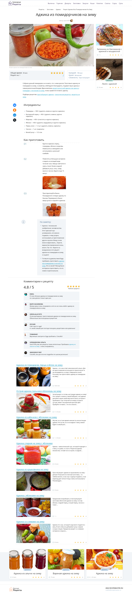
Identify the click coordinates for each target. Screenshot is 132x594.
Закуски (85, 3)
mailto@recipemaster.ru (113, 590)
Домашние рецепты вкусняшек (15, 589)
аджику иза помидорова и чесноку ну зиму (53, 263)
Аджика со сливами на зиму (30, 521)
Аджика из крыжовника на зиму (32, 469)
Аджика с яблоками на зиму (30, 495)
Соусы (114, 3)
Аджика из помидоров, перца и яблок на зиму (39, 365)
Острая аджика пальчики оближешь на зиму (38, 391)
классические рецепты (63, 94)
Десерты (68, 3)
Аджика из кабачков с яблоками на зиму (36, 417)
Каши (92, 3)
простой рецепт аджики (45, 94)
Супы (121, 3)
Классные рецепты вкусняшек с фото (14, 3)
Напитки (99, 3)
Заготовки (76, 3)
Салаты (107, 3)
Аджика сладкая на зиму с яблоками (34, 443)
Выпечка (51, 3)
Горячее (59, 3)
